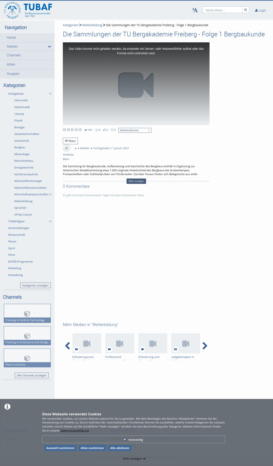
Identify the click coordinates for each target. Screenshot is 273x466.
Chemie (19, 114)
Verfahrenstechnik (26, 174)
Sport (11, 248)
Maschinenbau (23, 161)
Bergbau (19, 147)
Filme (11, 255)
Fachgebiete (16, 94)
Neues (12, 241)
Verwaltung (15, 275)
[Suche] (245, 9)
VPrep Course (23, 214)
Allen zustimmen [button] (92, 448)
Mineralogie (22, 154)
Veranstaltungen (19, 228)
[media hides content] (49, 47)
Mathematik (22, 107)
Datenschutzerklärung (75, 430)
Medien (12, 46)
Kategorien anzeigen (35, 285)
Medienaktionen (129, 130)
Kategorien (70, 25)
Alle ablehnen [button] (119, 448)
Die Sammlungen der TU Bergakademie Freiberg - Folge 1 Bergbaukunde (157, 25)
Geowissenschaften (26, 134)
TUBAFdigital (16, 221)
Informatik (21, 100)
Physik (18, 120)
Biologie (19, 127)
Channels (14, 55)
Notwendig (133, 440)
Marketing (14, 268)
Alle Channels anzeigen (31, 375)
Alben (11, 64)
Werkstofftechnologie (28, 181)
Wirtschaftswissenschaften (31, 194)
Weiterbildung (23, 201)
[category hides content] (49, 93)
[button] (27, 37)
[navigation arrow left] (67, 346)
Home (11, 37)
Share (70, 141)
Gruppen (13, 73)
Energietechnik (24, 167)
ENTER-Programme (20, 261)
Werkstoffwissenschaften (30, 188)
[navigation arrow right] (204, 346)
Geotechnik (21, 141)
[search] (222, 9)
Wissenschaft (16, 235)
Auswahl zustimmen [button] (60, 448)
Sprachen (20, 208)
